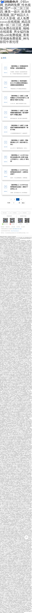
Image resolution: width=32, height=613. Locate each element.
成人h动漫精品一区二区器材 (20, 480)
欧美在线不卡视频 (12, 330)
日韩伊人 (22, 545)
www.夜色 (3, 543)
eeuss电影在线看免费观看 (26, 550)
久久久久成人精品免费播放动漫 (21, 250)
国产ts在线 (5, 570)
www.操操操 (9, 462)
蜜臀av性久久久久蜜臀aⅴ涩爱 (15, 343)
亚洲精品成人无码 (22, 369)
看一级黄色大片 (19, 467)
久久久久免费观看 (24, 324)
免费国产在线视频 (10, 454)
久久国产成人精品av (22, 421)
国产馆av (21, 481)
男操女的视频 (14, 423)
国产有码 (29, 336)
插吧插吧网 (17, 490)
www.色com (9, 306)
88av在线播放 (27, 374)
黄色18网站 (8, 476)
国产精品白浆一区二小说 (9, 398)
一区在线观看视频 (6, 445)
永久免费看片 (8, 583)
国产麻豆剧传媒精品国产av (24, 386)
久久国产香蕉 (10, 387)
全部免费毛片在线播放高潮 (16, 510)
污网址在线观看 (22, 609)
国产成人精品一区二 (13, 271)
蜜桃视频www (16, 368)
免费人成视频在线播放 (11, 247)
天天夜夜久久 (13, 513)
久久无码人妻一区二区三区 (7, 246)
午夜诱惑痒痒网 (24, 497)
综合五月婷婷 (28, 467)
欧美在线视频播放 (25, 357)
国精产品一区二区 (3, 476)
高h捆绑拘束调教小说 (20, 466)
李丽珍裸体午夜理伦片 (5, 365)
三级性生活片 (2, 539)
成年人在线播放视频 (18, 437)
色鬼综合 (24, 428)
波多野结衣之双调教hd (28, 329)
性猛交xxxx (9, 361)
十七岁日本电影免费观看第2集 (9, 308)
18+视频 (28, 334)
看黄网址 (21, 455)
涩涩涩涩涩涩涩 (14, 550)
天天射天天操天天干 (6, 506)
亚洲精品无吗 (2, 589)
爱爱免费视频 (13, 462)
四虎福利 (20, 270)
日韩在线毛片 (19, 550)
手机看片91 (8, 265)
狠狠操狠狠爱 (17, 307)
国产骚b (14, 342)
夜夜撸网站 (14, 240)
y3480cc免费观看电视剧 (8, 432)
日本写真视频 (28, 585)
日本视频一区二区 (4, 590)
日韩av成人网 (19, 436)
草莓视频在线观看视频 (8, 262)
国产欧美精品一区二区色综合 (20, 549)
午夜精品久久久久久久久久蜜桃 (24, 450)
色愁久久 (21, 405)
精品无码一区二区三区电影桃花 (9, 422)
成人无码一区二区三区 (9, 328)
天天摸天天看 (6, 482)
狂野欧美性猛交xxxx (9, 519)
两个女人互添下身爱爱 (16, 340)
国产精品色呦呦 (4, 462)
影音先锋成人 (6, 248)
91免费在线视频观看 (10, 243)
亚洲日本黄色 (3, 516)
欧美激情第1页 (2, 575)
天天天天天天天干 (4, 395)
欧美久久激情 (22, 307)
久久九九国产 (25, 464)
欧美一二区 (26, 362)
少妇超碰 (27, 569)
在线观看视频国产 (13, 357)
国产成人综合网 (28, 578)
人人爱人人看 (14, 402)
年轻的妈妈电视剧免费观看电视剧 (15, 265)
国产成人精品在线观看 (17, 507)
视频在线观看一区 (25, 299)
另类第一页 (10, 427)
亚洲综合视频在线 (21, 580)
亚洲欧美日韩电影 (29, 262)
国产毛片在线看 (8, 571)
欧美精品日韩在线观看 (22, 570)
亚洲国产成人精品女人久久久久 (14, 360)
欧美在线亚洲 (3, 279)
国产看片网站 (11, 359)
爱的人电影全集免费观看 (8, 245)
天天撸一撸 (3, 301)
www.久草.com (7, 281)
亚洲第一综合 (14, 433)
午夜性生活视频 (16, 369)
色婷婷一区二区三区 (28, 453)
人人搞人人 (16, 301)
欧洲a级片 (18, 568)
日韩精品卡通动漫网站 (28, 491)
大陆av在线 (9, 386)
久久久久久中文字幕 (29, 297)
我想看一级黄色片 (9, 259)
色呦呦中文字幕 (11, 403)
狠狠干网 (22, 454)
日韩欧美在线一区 (8, 256)
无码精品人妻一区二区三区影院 (5, 512)
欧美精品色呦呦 (10, 263)
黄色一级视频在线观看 (17, 353)
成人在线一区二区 (21, 370)
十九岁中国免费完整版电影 (16, 557)
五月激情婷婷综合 (23, 240)
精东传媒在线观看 (27, 295)
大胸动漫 (10, 240)
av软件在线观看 (27, 430)
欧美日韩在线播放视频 (16, 242)
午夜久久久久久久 (15, 491)
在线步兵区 (18, 276)
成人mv (18, 261)
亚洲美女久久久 (2, 453)
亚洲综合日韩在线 (18, 489)
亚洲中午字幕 (16, 421)
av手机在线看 (4, 579)
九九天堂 (7, 355)
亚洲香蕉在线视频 (27, 519)
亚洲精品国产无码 (9, 325)
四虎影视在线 (12, 291)
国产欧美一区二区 (10, 354)
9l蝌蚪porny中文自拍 (14, 509)
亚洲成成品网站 (25, 445)
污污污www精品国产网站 (12, 405)
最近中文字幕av (16, 403)
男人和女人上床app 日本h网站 (8, 584)
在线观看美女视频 (20, 309)
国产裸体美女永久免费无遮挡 (21, 290)
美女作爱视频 (5, 545)
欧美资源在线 (10, 412)
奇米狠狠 (13, 302)
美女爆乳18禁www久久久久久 (14, 543)
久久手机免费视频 (15, 612)
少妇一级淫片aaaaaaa (14, 581)
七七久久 (7, 290)
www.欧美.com (2, 610)
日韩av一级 (24, 554)
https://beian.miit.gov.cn (15, 230)
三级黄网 (7, 353)
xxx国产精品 (13, 487)
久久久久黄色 (23, 506)
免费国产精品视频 (6, 374)
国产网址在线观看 (9, 261)
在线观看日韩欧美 (4, 429)
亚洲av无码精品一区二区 (16, 556)
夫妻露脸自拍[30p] (13, 292)
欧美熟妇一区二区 (19, 367)
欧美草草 (27, 384)
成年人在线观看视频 (7, 382)
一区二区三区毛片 (13, 244)
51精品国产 (30, 293)
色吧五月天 (2, 337)
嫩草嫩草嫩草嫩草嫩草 (26, 322)
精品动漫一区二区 (28, 522)
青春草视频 (25, 274)
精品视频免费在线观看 (23, 395)
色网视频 (14, 367)
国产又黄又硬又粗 (28, 506)
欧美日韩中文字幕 (25, 496)
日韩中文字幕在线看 (9, 448)
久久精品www (2, 249)
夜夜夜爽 (3, 547)
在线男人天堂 (10, 415)
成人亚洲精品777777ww (21, 529)
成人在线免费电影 (3, 529)
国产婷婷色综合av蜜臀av (25, 367)
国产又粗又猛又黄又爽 (12, 277)
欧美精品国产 (7, 543)
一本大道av (6, 364)
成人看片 (9, 248)
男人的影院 (15, 396)
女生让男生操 (10, 393)
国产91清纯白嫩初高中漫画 (23, 389)
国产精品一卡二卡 (4, 552)
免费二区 (17, 423)
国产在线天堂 (3, 398)
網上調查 (23, 226)
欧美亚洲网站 (28, 607)
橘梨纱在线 (2, 394)
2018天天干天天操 (9, 603)
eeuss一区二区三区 (23, 412)
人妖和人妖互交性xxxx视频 (11, 269)
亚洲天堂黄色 (21, 274)
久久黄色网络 (16, 297)
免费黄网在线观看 (26, 400)
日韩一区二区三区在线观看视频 (15, 461)
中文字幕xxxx (2, 330)
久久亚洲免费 (13, 490)
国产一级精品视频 (5, 384)
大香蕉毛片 (28, 366)
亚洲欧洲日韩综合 (19, 417)
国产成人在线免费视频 (22, 457)
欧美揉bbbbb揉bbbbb (3, 576)
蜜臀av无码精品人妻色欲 (26, 586)
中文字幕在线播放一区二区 (22, 429)
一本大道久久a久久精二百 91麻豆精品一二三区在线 (14, 336)
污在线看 (12, 366)
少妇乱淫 (27, 489)
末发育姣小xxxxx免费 (6, 312)
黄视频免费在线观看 (11, 311)
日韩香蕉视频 (12, 560)
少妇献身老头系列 (9, 367)
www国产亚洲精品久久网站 (26, 385)
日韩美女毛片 (14, 579)
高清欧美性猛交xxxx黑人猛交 (4, 240)
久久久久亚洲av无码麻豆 (22, 561)
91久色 (29, 288)
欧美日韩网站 (24, 436)
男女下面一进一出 (17, 288)
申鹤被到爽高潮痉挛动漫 (19, 330)
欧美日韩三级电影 (16, 329)
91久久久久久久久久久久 (19, 487)
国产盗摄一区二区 (25, 247)
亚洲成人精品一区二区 (20, 361)
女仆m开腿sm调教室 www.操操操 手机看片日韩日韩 (15, 552)
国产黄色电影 (18, 365)
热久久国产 (13, 602)
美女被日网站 (5, 485)
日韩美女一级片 (29, 478)
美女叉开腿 (27, 547)
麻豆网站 (4, 290)
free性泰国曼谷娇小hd (17, 447)
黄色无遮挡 (14, 415)
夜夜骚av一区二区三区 (16, 350)
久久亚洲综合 (8, 606)
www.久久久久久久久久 (20, 540)
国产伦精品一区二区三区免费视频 (13, 260)
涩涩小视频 (10, 491)
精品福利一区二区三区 (12, 355)
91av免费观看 (10, 242)
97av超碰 (1, 586)
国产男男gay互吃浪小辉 (6, 342)
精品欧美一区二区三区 (8, 518)
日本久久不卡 (6, 388)
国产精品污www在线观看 (17, 373)
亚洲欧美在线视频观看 (22, 243)
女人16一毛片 (4, 336)
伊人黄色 (15, 401)
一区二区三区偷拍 (23, 384)
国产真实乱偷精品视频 (26, 375)
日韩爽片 (14, 250)
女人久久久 (6, 539)
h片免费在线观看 (14, 335)
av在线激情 (20, 297)
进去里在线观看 (11, 290)
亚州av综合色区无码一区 (9, 309)
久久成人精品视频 (19, 289)
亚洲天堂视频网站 (12, 514)
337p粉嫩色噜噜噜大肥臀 (7, 400)
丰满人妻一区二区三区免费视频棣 (10, 551)
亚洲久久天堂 (16, 327)
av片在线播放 (23, 430)
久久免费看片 (14, 245)
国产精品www (15, 293)
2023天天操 (21, 323)
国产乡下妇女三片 (18, 310)
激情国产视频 (6, 303)
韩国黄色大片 (2, 600)
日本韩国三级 (8, 418)
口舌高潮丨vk (17, 560)
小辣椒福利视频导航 (4, 412)
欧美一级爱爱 (14, 539)
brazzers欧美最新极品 (3, 419)
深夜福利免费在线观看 (9, 466)
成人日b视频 (11, 431)
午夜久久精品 (27, 249)
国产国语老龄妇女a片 (7, 394)
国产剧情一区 (28, 243)
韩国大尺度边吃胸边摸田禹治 (9, 249)
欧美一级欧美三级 (12, 295)
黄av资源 (11, 342)
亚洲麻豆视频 (5, 387)
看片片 (1, 553)
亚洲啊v (8, 560)
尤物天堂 (19, 301)
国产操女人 (8, 392)
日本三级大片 (7, 273)
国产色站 (15, 290)
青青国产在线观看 (16, 398)
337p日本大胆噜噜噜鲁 (22, 391)
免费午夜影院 (26, 425)
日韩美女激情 (6, 368)
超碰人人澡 (13, 279)
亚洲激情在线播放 (11, 541)
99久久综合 (24, 492)
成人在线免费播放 (21, 528)
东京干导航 (21, 266)
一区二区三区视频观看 (24, 305)
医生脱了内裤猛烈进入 (24, 372)
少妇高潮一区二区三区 (7, 487)
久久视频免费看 (21, 573)
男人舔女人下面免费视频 (27, 520)
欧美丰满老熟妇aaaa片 (28, 303)
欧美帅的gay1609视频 (25, 527)
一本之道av (9, 607)
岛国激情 (28, 265)
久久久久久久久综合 (20, 402)
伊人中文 (15, 309)
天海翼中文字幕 (7, 271)
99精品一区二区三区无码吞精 (19, 279)
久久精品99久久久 (15, 399)
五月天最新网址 (14, 496)
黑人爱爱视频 (25, 351)
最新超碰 (20, 486)
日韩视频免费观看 (19, 404)
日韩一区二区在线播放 (3, 609)
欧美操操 (28, 517)
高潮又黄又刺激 (17, 366)
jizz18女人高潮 (26, 479)
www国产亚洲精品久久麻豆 (11, 296)
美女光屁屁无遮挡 (22, 312)
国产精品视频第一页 (16, 391)
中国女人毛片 (21, 320)
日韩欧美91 (27, 342)
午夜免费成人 (14, 404)
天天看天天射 (28, 583)
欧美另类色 (6, 366)
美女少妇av (28, 290)
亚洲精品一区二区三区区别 (7, 343)
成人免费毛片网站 (28, 538)
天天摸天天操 (28, 388)
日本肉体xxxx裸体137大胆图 (13, 374)
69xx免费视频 (6, 264)
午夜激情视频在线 (23, 277)
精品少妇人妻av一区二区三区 (6, 289)
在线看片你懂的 (26, 241)
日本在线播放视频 (5, 322)
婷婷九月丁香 (23, 340)
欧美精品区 (18, 277)
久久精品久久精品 (7, 456)
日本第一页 (15, 276)
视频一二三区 (24, 417)
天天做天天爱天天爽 (4, 373)
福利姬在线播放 (28, 260)
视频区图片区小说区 (5, 302)
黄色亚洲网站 (19, 497)
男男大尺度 (18, 405)
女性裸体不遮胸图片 (15, 558)
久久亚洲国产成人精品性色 (10, 301)
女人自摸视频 (3, 293)
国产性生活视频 (7, 511)
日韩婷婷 (22, 447)
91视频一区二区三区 (29, 355)
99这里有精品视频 (17, 291)
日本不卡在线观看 (25, 432)
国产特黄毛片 (13, 460)
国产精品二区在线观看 (15, 450)
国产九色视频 (2, 329)
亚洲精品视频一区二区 (3, 414)
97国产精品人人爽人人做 (12, 364)
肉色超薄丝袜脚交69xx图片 (6, 320)
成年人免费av (19, 433)
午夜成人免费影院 (19, 397)
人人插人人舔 (9, 477)
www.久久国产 (2, 308)
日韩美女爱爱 (6, 260)
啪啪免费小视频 (5, 304)
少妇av (29, 606)
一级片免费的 (28, 240)
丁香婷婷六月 (10, 574)
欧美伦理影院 (4, 392)
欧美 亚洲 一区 (4, 370)
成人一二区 (12, 538)
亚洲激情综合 (20, 293)
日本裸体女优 (22, 304)
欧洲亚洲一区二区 (5, 278)
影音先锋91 (17, 269)
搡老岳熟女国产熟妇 (15, 428)
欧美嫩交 (10, 397)
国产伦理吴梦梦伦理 (3, 507)
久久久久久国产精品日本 (17, 584)
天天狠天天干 (21, 456)
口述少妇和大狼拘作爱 (28, 549)
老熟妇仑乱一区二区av (19, 520)
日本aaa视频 (25, 328)
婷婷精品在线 (14, 498)
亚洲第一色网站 (8, 460)
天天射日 (16, 356)
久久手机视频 (18, 292)
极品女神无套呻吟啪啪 (9, 297)
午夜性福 (27, 391)
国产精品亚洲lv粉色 (8, 335)
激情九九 (29, 559)
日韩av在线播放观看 (16, 453)
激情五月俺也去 (21, 246)
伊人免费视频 (11, 250)
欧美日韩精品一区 (12, 312)
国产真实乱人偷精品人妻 (26, 476)
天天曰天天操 (10, 517)
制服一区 (6, 363)
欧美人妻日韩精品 (17, 418)
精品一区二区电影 (19, 245)
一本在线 (9, 333)
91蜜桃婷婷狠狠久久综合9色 (14, 280)
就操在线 (25, 382)
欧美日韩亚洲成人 (4, 269)
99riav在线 (22, 587)
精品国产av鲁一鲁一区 (11, 303)
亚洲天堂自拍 (7, 330)
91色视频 (30, 598)
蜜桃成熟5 (21, 350)
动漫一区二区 (26, 279)
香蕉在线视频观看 (23, 465)
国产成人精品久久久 (10, 274)
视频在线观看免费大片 (3, 454)
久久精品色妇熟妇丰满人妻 (7, 321)
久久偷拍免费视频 (10, 340)
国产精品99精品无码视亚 (26, 414)
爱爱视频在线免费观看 (27, 449)
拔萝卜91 (22, 424)
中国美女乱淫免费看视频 (13, 338)
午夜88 (1, 294)
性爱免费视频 (20, 356)
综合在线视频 (14, 554)
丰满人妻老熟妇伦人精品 (24, 387)
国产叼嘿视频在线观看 (12, 273)
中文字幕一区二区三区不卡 (22, 541)
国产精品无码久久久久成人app (13, 299)
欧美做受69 (6, 351)
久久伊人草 (17, 389)
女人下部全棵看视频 (17, 488)
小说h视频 (22, 288)
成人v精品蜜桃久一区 (26, 264)
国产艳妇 (19, 416)
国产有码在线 (15, 262)
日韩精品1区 (30, 552)
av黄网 (10, 509)
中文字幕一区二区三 (6, 514)
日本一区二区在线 (15, 427)
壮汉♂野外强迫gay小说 (22, 490)
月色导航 (9, 304)
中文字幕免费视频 (19, 601)
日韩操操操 (20, 280)
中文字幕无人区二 (10, 609)
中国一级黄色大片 (19, 244)
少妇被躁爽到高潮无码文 (24, 242)
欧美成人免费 (2, 327)
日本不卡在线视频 (19, 539)
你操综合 (22, 273)
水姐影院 (19, 396)
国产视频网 (14, 272)
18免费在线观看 (22, 329)
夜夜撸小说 (9, 598)
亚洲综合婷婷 (14, 425)
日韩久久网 (7, 291)
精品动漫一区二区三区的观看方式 (12, 416)
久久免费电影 (28, 271)
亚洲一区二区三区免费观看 (13, 452)
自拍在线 (26, 480)
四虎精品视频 (18, 273)
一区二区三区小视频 (21, 300)
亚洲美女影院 (25, 363)
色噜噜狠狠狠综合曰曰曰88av (19, 295)
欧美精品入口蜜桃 (3, 356)
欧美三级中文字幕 (7, 292)
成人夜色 (17, 352)
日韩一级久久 (7, 329)
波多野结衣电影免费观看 (5, 369)
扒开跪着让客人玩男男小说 (26, 244)
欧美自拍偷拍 (15, 264)
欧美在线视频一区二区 (4, 578)
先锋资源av (24, 297)
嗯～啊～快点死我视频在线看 (24, 365)
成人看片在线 (12, 385)
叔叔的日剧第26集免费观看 (19, 525)
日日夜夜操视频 (3, 268)
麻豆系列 (11, 382)
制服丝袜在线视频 (24, 265)
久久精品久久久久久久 (8, 550)
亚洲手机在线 (15, 436)
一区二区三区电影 (21, 511)
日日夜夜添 (19, 392)
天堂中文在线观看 (27, 399)
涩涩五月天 (5, 354)
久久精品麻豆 (25, 321)
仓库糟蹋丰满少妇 (11, 446)
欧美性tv (29, 495)
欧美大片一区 (28, 412)
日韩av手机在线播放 (24, 433)
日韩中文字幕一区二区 (21, 452)
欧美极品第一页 (17, 384)
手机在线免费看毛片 (6, 295)
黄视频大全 (23, 583)
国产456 (4, 583)
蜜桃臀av (8, 429)
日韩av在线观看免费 (20, 598)
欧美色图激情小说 (22, 272)
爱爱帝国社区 (28, 416)
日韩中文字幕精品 (24, 270)
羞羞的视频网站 (14, 451)
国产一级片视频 (15, 476)
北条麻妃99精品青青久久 (26, 280)
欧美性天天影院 (23, 508)
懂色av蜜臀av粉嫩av (10, 241)
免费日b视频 (29, 324)
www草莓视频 (29, 250)
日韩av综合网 (28, 436)
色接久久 (8, 461)
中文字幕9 (21, 393)
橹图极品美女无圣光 (27, 466)
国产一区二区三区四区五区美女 (10, 547)
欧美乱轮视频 (11, 536)
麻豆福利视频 (2, 298)
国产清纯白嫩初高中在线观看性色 (22, 536)
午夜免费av (30, 423)
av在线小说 (10, 433)
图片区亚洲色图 (17, 266)
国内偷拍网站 (2, 513)
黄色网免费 (10, 270)
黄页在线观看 (15, 586)
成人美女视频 (22, 448)
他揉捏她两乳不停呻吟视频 (16, 304)
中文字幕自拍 (22, 418)
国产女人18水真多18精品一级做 (11, 268)
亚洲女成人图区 (18, 419)
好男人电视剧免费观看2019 (21, 338)
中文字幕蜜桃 (24, 588)
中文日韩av (6, 270)
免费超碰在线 (24, 325)
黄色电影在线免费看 (19, 247)
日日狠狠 (9, 366)
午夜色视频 (21, 328)
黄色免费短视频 (14, 306)
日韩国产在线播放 (7, 385)
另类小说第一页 (26, 572)
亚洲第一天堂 (22, 461)
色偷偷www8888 (8, 483)
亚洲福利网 (4, 350)
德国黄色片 (21, 512)
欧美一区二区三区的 (13, 358)
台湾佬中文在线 (20, 264)
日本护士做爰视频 (4, 305)
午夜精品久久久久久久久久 (24, 398)
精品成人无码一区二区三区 (10, 288)
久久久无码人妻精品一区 (28, 307)
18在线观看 (30, 393)
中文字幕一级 (4, 294)
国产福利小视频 (7, 490)
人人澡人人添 (26, 454)
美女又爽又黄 (24, 335)
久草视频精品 (14, 362)
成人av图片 (23, 271)
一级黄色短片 (15, 431)
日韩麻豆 (1, 304)
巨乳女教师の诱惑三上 (12, 481)
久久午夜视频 (22, 256)
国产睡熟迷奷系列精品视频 (11, 305)
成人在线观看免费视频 (23, 292)
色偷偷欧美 (22, 556)
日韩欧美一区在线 (5, 611)
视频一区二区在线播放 (4, 299)
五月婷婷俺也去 (5, 489)
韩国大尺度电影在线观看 (10, 420)
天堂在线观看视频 (25, 293)
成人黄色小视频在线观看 (7, 339)
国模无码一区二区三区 (9, 424)
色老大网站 (11, 586)
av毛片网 (12, 421)
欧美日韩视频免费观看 (6, 323)
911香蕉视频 (4, 274)
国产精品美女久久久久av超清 (16, 430)
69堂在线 (21, 557)
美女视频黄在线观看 (15, 434)
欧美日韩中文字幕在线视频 (18, 585)
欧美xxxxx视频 (12, 372)
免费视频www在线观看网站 (23, 248)
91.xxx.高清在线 (28, 524)
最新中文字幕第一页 (25, 516)
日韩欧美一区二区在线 (11, 384)
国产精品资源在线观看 (13, 392)
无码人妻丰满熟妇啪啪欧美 (6, 300)
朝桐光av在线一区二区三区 (16, 542)
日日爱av (21, 571)
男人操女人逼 (17, 459)
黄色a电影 (19, 491)
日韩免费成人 (30, 270)
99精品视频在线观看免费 (20, 258)
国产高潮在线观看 (5, 517)
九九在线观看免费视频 (25, 394)
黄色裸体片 (4, 467)
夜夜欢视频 (14, 578)
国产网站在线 (11, 329)
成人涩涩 (5, 337)
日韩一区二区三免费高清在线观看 (19, 249)
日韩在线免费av (2, 424)
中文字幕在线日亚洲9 (18, 302)
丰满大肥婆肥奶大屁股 (25, 301)
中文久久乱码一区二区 (8, 486)
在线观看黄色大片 (5, 556)
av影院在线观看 (10, 482)
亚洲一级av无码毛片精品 (15, 246)
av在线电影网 (26, 256)
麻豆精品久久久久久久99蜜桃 (9, 463)
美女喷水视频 (28, 358)
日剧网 (21, 492)
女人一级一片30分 (19, 554)
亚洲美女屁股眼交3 (23, 420)
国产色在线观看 (17, 547)
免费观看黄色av (20, 278)
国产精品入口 (11, 369)
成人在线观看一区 (3, 418)
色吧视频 (7, 397)
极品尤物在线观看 (7, 358)
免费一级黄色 (5, 275)
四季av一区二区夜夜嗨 (6, 280)
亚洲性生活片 (15, 261)
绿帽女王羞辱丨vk (11, 465)
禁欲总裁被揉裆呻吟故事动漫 (8, 497)
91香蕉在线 (24, 524)
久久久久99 (25, 288)
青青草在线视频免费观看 (5, 522)
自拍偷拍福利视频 (14, 523)
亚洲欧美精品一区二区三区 (4, 569)
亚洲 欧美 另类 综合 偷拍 (4, 311)
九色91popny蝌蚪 (13, 289)
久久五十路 (6, 446)
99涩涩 (13, 519)
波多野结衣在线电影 (27, 571)
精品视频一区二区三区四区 (24, 423)
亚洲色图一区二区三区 (20, 362)
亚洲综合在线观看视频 (4, 488)
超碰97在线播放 (3, 448)
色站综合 (29, 389)
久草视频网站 (26, 320)
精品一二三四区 (9, 434)
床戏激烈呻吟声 (23, 416)
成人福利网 (22, 577)
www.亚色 (19, 241)
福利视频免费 (14, 326)
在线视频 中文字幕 (14, 400)
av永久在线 (3, 270)
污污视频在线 (11, 396)
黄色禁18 (12, 394)
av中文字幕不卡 (21, 368)
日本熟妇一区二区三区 (10, 266)
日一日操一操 (18, 590)
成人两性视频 (20, 586)
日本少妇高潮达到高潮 (19, 474)
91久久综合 (8, 244)
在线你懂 (5, 461)
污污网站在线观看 (12, 332)
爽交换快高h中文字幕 (26, 263)
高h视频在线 (12, 320)
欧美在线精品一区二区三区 (27, 356)
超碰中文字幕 (21, 321)
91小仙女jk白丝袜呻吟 (6, 401)
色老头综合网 (29, 248)
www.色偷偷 (11, 353)
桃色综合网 (9, 451)
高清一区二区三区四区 (24, 509)
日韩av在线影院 (22, 444)
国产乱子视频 (28, 451)
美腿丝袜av (23, 333)
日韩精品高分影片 (28, 354)
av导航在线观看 (15, 337)
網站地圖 (13, 226)
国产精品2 (9, 371)
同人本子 (22, 241)
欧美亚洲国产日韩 (14, 361)
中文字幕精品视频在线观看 (21, 358)
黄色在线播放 (26, 266)
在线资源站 (5, 538)
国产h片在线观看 (16, 328)
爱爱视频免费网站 (28, 609)
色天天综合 (27, 296)
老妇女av (10, 589)
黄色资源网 (23, 499)
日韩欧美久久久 (6, 360)
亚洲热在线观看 (27, 370)
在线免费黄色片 (22, 291)
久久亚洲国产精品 (24, 510)
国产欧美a (14, 267)
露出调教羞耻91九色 (19, 414)
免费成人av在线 (6, 396)
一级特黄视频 (18, 395)
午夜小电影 (27, 373)
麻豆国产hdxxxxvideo (22, 294)
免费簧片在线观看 (5, 399)
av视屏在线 (13, 611)
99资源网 (7, 250)
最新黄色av (18, 275)
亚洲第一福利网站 (22, 517)
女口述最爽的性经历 (5, 405)
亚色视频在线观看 (5, 425)
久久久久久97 (20, 431)
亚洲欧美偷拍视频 (7, 258)
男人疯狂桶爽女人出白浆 (8, 480)
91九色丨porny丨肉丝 (14, 371)
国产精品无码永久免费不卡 (21, 544)
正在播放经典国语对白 (14, 370)
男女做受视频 (25, 487)
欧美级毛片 (13, 333)
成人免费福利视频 (12, 375)
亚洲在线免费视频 (15, 270)
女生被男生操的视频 (12, 310)
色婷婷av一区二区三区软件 (17, 527)
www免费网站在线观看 (8, 554)
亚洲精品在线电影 (16, 604)
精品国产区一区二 (28, 333)
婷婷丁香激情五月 (28, 340)
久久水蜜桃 (3, 250)
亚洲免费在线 (16, 243)
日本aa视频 (15, 497)
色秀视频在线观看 (24, 353)
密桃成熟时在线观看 (28, 326)
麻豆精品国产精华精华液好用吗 (15, 492)
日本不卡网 (12, 583)
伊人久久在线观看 (17, 465)
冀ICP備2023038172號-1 (17, 228)
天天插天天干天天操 (12, 365)
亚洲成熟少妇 (6, 509)
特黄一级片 (20, 476)
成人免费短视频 (2, 494)
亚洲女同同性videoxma (4, 242)
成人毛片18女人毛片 (8, 428)
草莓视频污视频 (5, 433)
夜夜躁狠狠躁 (27, 312)
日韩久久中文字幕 (20, 322)
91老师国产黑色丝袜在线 (22, 581)
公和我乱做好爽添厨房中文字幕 (22, 477)
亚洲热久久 (3, 397)
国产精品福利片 (22, 342)
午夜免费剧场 (13, 256)
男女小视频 (14, 474)
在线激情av (3, 605)
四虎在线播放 (2, 479)
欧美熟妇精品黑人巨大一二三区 (17, 432)
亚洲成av (24, 260)
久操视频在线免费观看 (6, 524)
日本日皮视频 (13, 363)
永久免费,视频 (25, 559)
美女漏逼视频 (17, 412)
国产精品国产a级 (25, 332)
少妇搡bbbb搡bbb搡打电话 (12, 508)
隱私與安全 (8, 226)
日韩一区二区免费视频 (26, 289)
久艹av (3, 497)
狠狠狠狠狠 (28, 490)
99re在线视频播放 (17, 372)
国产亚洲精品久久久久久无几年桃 (16, 607)
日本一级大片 (16, 294)
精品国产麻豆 (17, 422)
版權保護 (2, 226)
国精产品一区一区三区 (12, 526)
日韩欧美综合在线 (3, 355)
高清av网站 (27, 462)
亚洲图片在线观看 (5, 306)
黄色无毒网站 (7, 310)
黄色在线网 (16, 300)
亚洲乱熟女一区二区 (16, 574)
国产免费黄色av (22, 451)
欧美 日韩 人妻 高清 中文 (22, 427)
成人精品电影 (18, 267)
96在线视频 (30, 568)
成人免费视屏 (26, 308)
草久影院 (23, 268)
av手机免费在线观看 (15, 580)
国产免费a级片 (18, 305)
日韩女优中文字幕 (9, 467)
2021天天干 (18, 342)
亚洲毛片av (18, 481)
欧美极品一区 (17, 320)
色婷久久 (27, 541)
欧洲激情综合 (29, 328)
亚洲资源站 (9, 363)
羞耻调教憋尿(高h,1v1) (22, 578)
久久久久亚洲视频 (22, 261)
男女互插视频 (28, 492)
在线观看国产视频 (5, 393)
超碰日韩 (17, 272)
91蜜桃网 (6, 352)
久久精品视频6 (2, 458)
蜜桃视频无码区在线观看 (10, 447)
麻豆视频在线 (9, 444)
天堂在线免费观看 (28, 421)
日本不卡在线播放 (16, 274)
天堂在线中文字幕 (27, 246)
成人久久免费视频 (9, 612)
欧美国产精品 (25, 552)
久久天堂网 (12, 418)
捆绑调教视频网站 (18, 514)
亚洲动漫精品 (18, 462)
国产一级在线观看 (25, 336)
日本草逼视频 (12, 307)
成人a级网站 (4, 498)
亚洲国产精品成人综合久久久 (21, 262)
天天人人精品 (27, 359)
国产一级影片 (11, 298)
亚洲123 (30, 574)
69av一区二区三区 (10, 373)
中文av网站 (14, 540)
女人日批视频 (7, 298)
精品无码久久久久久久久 (22, 281)
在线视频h (2, 303)
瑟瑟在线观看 (14, 479)
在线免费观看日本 (10, 337)
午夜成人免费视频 (27, 273)
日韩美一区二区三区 (16, 448)
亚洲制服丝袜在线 (18, 333)
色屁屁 (26, 517)
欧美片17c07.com (16, 426)
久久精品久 (9, 602)
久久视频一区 (20, 325)
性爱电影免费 (21, 603)
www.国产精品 (16, 494)
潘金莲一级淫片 (16, 359)
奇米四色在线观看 (25, 259)
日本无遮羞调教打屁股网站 (8, 272)
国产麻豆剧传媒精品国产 (16, 387)
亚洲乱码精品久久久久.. (22, 334)
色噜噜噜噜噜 (21, 559)
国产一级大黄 (2, 550)
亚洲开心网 (10, 302)
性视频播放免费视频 (25, 310)
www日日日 (26, 556)
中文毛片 (10, 436)
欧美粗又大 (9, 395)
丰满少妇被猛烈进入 (6, 390)
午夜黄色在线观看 (18, 516)
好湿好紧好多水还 (11, 368)
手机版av (15, 464)
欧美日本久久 (14, 417)
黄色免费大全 (23, 275)
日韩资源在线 (20, 375)
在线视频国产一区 (10, 553)
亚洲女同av (21, 260)
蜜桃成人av (18, 455)
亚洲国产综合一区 (28, 331)
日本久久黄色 (10, 341)
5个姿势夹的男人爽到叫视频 (27, 330)
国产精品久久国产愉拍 (14, 321)
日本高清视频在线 (7, 435)
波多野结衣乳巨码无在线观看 (12, 278)
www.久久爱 (14, 397)
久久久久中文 (14, 352)
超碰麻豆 (28, 555)
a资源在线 (26, 258)
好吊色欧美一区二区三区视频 (5, 307)
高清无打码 (26, 447)
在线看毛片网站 (27, 418)
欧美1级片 (15, 610)
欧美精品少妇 (23, 343)
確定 (23, 203)
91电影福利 (17, 312)
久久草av (17, 578)
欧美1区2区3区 (23, 396)
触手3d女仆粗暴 (26, 545)
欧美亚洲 (27, 277)
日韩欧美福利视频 (4, 416)
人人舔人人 (20, 263)
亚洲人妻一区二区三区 (15, 393)
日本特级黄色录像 (9, 544)
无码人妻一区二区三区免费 (5, 276)
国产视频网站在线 (16, 263)
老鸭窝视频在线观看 (4, 588)
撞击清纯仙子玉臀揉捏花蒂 (21, 306)
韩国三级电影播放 (20, 449)
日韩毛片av (7, 540)
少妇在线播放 (24, 489)
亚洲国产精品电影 (16, 517)
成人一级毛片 (4, 510)
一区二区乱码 (11, 522)
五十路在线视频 (20, 428)
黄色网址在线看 (22, 547)
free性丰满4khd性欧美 (15, 248)
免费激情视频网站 (20, 569)
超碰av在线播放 (14, 499)
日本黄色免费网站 (22, 574)
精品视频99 (17, 256)
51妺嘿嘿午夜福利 (23, 296)
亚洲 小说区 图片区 (10, 324)
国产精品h (13, 571)
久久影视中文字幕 (16, 522)
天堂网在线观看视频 (15, 486)
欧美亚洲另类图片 (4, 607)
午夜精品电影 (17, 296)
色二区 (29, 433)
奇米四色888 (2, 271)
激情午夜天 (9, 275)
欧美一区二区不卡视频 (5, 459)
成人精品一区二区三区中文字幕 (8, 267)
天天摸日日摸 (9, 580)
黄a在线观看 (29, 580)
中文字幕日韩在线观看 (18, 551)
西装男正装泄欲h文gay (16, 341)
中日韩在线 (18, 240)
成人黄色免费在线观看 (6, 372)
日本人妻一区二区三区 (8, 391)
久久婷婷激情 (3, 309)
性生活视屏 (15, 536)
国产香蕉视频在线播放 (20, 479)
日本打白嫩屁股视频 (18, 587)
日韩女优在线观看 (17, 608)
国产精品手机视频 (7, 389)
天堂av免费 (9, 611)
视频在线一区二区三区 (10, 294)
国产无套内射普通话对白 (22, 600)
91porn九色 (19, 354)
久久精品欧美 (14, 545)
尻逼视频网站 (17, 478)
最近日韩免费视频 (6, 481)
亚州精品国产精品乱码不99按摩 (17, 259)
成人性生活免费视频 (6, 402)
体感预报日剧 (11, 506)
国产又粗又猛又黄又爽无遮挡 (19, 311)
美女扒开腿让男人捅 (26, 557)
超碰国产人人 (15, 241)
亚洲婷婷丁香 (19, 485)
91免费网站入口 (18, 271)
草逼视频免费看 (15, 600)
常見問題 (18, 226)
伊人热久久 (27, 291)
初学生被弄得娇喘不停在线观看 (9, 426)
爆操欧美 (6, 247)
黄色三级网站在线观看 (23, 590)
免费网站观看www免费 (4, 326)
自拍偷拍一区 (27, 343)
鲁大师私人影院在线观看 (17, 324)
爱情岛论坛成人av (12, 390)
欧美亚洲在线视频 (22, 303)
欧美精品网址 (3, 460)
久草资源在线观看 (14, 275)
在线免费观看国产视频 (9, 293)
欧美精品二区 (6, 403)
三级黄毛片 (11, 258)
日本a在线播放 (19, 335)
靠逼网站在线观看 (6, 359)
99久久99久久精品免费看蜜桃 (19, 308)
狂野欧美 (27, 574)
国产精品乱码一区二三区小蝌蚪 (27, 302)
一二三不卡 (25, 298)
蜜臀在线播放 (10, 264)
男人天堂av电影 (25, 323)
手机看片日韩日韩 (3, 325)
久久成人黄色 (14, 544)
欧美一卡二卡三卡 (24, 482)
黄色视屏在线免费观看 (19, 364)
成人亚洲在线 (13, 395)
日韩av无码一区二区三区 (11, 489)
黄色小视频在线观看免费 (23, 606)
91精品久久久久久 (9, 496)
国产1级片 (6, 478)
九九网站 (15, 258)
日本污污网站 (10, 404)
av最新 (31, 493)
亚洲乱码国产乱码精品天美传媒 (5, 357)
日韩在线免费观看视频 (23, 269)
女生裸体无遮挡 (22, 522)
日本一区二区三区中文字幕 (14, 435)
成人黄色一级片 (6, 427)
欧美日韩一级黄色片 (26, 474)
